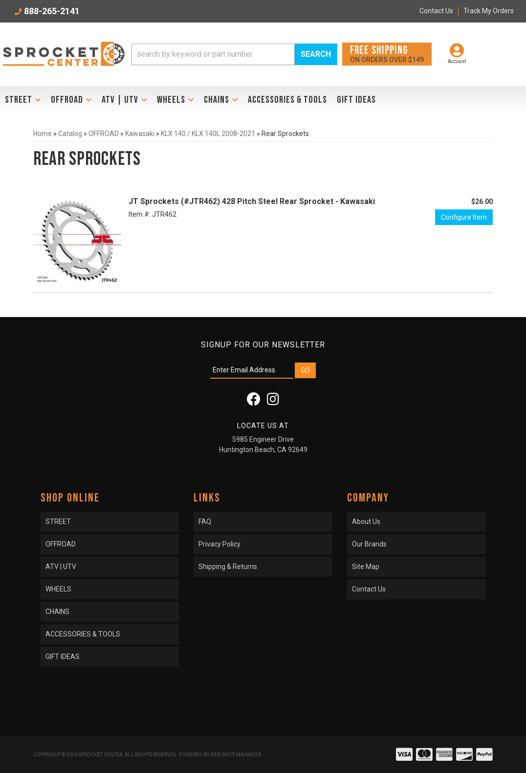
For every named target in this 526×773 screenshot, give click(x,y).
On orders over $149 (387, 54)
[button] (234, 54)
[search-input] (213, 54)
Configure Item (464, 217)
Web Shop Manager (235, 754)
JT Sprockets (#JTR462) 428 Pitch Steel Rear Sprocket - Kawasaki (252, 201)
